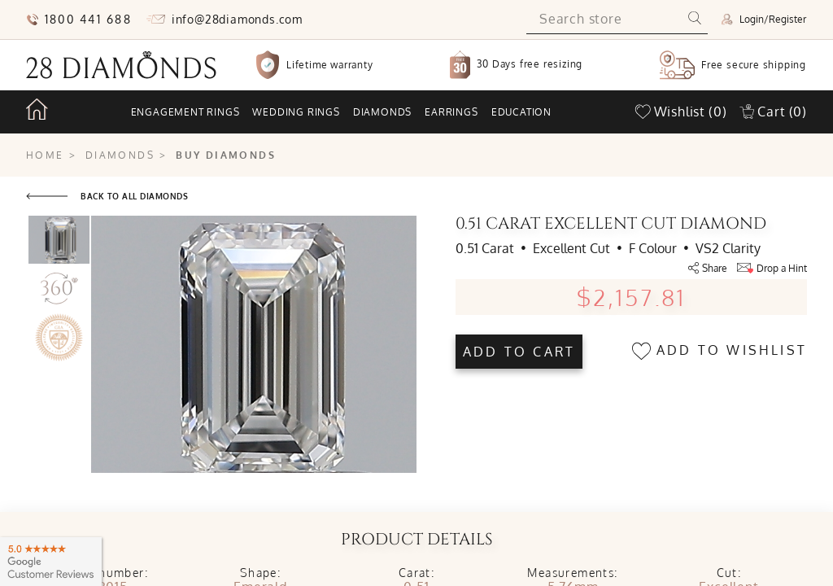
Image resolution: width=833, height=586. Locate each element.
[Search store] (604, 19)
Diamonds (382, 112)
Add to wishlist (719, 351)
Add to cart (519, 351)
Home (45, 155)
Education (521, 112)
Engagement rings (185, 112)
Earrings (451, 112)
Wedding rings (295, 112)
